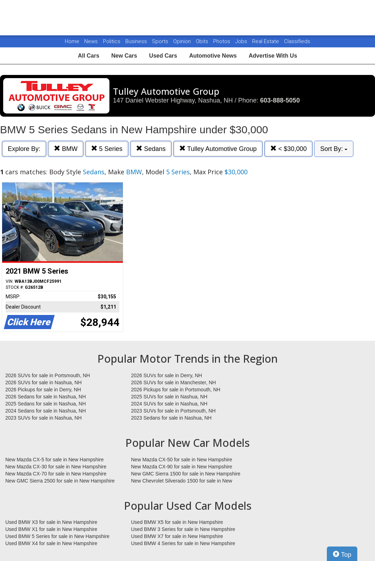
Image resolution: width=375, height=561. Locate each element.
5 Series (107, 148)
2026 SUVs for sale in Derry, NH (166, 375)
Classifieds (297, 41)
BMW (66, 148)
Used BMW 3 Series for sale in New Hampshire (183, 529)
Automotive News (213, 56)
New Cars (124, 56)
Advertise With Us (273, 56)
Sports (161, 41)
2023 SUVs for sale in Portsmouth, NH (173, 411)
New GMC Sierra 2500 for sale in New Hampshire (60, 481)
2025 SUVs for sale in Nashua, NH (169, 396)
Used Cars (163, 56)
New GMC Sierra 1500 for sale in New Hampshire (185, 474)
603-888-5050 (280, 100)
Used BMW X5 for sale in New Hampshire (177, 522)
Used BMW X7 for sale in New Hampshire (177, 536)
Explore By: (24, 148)
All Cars (88, 56)
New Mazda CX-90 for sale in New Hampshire (181, 466)
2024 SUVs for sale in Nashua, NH (169, 404)
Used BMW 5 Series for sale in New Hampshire (57, 536)
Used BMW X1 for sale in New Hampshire (51, 529)
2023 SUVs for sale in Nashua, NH (43, 418)
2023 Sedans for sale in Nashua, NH (171, 418)
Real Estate (266, 41)
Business (136, 41)
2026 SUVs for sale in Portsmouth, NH (47, 375)
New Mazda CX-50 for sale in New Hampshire (181, 459)
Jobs (242, 41)
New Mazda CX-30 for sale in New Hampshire (56, 466)
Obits (203, 41)
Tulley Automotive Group (218, 148)
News (91, 41)
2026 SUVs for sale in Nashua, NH (43, 382)
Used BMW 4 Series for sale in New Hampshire (183, 543)
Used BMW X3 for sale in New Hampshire (51, 522)
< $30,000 (288, 148)
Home (72, 41)
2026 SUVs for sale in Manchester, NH (173, 382)
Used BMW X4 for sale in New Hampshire (51, 543)
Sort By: (333, 148)
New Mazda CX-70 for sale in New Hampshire (56, 474)
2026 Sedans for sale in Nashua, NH (45, 396)
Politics (111, 41)
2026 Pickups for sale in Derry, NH (43, 389)
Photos (222, 41)
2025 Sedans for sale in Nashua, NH (45, 404)
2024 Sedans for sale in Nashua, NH (45, 411)
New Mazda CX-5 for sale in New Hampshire (54, 459)
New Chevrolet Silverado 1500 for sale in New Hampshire (181, 481)
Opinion (182, 41)
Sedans (151, 148)
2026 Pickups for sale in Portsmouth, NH (175, 389)
